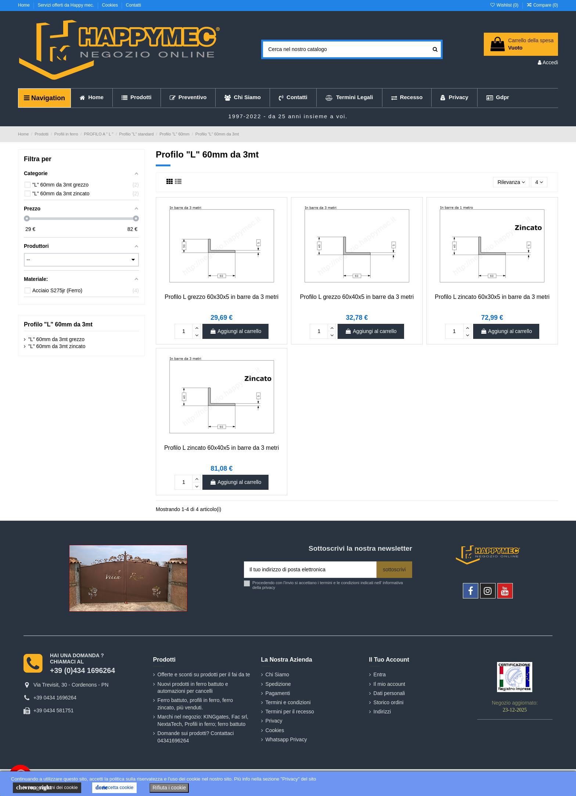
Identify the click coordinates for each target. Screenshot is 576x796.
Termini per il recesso (290, 711)
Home (24, 5)
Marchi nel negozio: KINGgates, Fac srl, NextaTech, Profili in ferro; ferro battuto (203, 720)
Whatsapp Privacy (286, 739)
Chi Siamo (277, 674)
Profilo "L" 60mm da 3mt (58, 324)
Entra (380, 674)
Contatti (133, 5)
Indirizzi (382, 711)
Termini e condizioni (288, 702)
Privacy (274, 721)
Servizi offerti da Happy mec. (67, 5)
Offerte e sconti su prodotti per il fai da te (204, 674)
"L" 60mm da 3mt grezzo (56, 339)
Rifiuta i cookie (169, 787)
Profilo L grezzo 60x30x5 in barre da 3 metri (221, 297)
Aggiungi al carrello (235, 331)
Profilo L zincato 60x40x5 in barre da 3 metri (221, 448)
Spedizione (278, 684)
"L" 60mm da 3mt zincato (56, 346)
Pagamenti (278, 693)
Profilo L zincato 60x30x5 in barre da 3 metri (492, 297)
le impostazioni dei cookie (47, 787)
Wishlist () (504, 5)
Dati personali (389, 693)
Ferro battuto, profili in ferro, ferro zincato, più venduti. (195, 703)
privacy (268, 587)
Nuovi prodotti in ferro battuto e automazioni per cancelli (193, 687)
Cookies (110, 5)
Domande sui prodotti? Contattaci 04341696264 (196, 736)
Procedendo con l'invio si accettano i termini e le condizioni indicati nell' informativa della (327, 585)
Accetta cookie (114, 787)
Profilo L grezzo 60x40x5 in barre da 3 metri (357, 297)
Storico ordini (389, 702)
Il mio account (389, 684)
